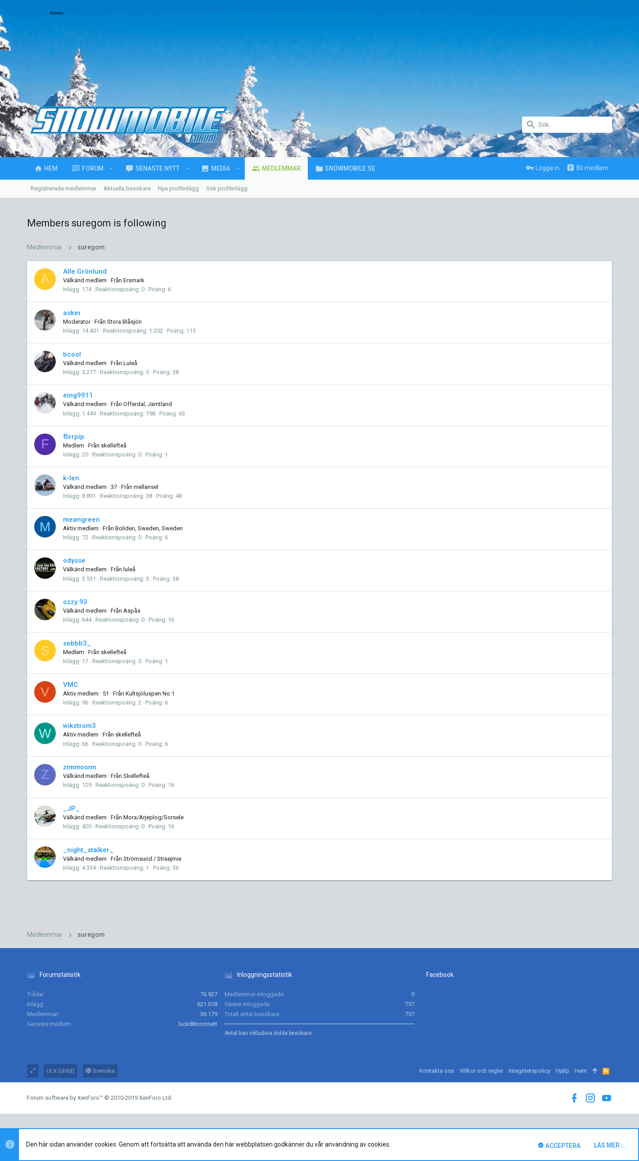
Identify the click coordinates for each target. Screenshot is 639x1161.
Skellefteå (136, 775)
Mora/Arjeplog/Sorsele (153, 817)
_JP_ (71, 808)
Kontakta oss (436, 1070)
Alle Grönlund (85, 271)
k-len (71, 478)
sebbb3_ (77, 643)
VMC (70, 685)
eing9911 (78, 395)
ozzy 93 (75, 602)
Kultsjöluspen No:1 (150, 693)
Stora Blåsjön (124, 321)
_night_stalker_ (88, 850)
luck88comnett (198, 1024)
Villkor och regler (481, 1070)
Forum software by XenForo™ (99, 1097)
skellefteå (113, 445)
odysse (74, 560)
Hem (581, 1070)
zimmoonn (79, 767)
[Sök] (567, 125)
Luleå (130, 363)
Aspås (131, 610)
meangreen (81, 519)
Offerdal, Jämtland (147, 404)
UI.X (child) (60, 1070)
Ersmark (133, 280)
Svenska (100, 1070)
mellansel (146, 486)
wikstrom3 (79, 726)
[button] (111, 168)
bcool (72, 354)
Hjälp (562, 1070)
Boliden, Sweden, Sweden (149, 528)
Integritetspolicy (529, 1070)
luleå (129, 569)
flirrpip (73, 437)
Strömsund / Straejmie (152, 858)
